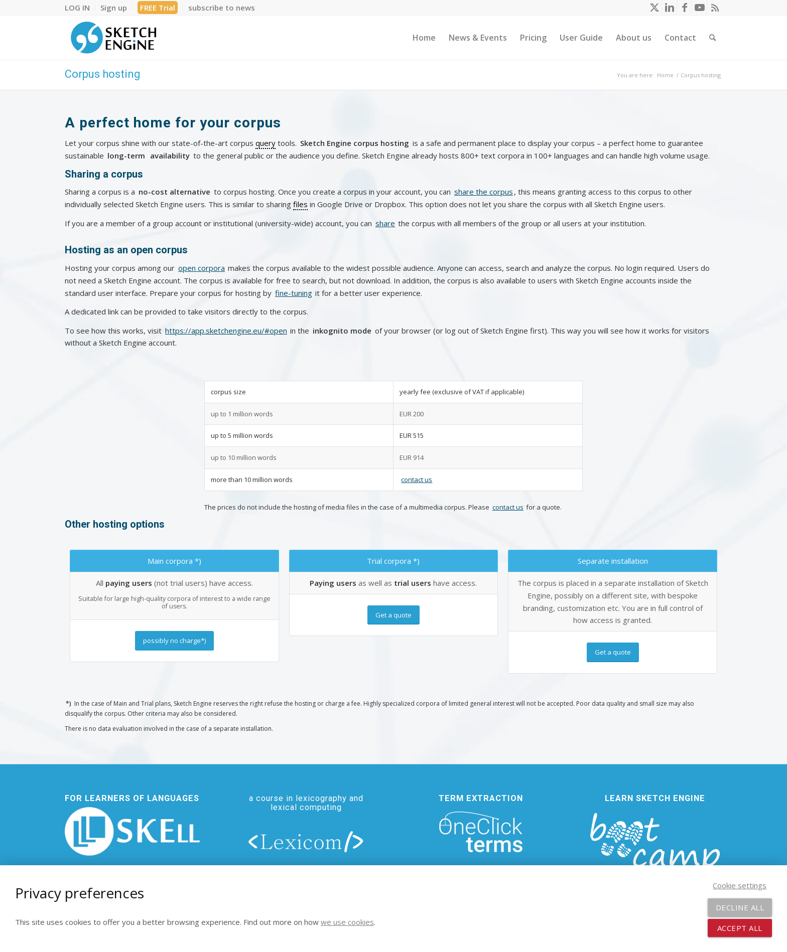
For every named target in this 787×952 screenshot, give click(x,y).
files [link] (300, 204)
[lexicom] (306, 841)
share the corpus (483, 192)
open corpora (201, 268)
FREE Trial (157, 8)
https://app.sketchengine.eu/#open (226, 331)
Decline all (740, 907)
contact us (416, 479)
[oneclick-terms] (481, 832)
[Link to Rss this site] (714, 7)
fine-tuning (293, 293)
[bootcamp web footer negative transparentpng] (654, 848)
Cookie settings (739, 885)
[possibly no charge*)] (174, 641)
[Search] (712, 38)
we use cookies (347, 922)
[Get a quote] (393, 615)
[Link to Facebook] (684, 7)
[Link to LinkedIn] (669, 7)
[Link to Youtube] (699, 7)
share (385, 223)
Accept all (739, 928)
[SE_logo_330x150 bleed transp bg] (113, 38)
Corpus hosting (103, 74)
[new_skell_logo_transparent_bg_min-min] (132, 831)
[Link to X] (654, 7)
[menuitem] (80, 7)
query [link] (265, 143)
